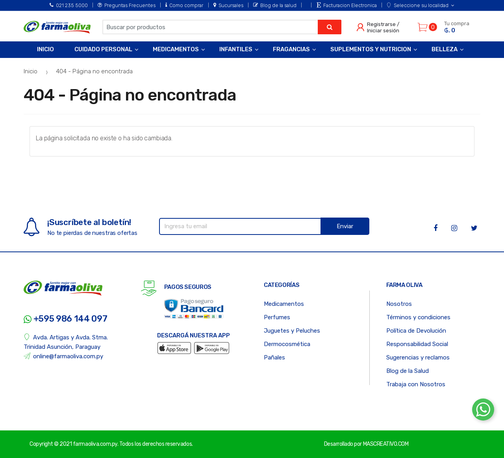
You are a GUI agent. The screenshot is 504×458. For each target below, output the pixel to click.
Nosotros (399, 303)
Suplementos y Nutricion (370, 49)
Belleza (445, 49)
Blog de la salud (274, 5)
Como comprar (184, 5)
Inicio (45, 49)
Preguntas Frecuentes (127, 5)
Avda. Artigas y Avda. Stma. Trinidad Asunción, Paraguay (66, 341)
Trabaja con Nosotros (415, 384)
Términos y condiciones (418, 317)
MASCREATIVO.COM (386, 444)
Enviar (345, 226)
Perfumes (277, 317)
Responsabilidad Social (417, 344)
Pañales (274, 357)
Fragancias (291, 49)
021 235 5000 (69, 5)
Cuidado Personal (103, 49)
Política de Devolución (416, 330)
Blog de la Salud (407, 370)
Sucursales (228, 5)
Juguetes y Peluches (292, 330)
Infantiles (235, 49)
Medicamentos (176, 49)
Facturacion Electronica (347, 5)
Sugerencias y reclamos (418, 357)
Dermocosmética (287, 344)
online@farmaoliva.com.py (63, 356)
